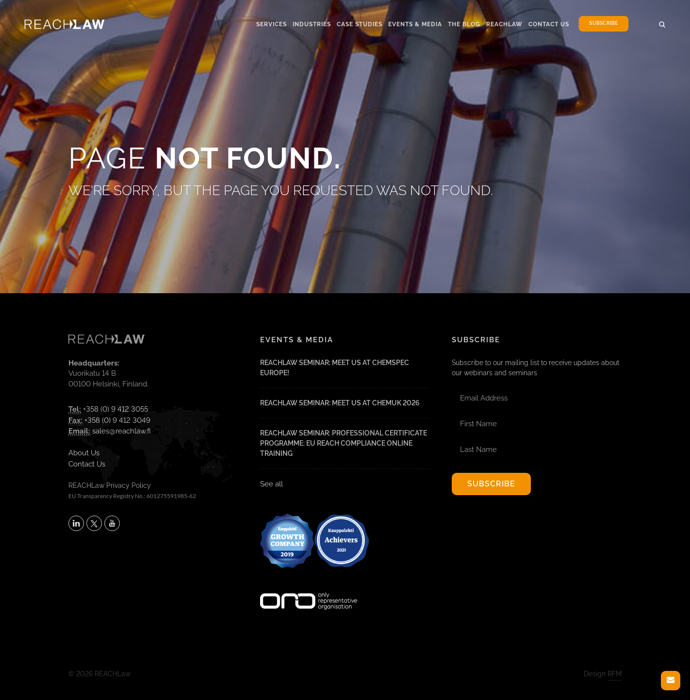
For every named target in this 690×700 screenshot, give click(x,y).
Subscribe (603, 23)
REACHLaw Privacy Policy (109, 485)
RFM (615, 674)
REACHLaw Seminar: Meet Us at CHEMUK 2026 (340, 403)
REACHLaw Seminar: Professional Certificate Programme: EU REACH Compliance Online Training (343, 443)
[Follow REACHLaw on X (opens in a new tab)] (94, 523)
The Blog (464, 24)
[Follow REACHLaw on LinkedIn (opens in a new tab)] (76, 523)
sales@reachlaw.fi (121, 431)
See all (271, 484)
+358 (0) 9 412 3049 (117, 420)
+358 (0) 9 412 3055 (115, 409)
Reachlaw (504, 24)
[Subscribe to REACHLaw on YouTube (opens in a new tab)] (112, 523)
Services (271, 24)
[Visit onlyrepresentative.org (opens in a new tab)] (308, 588)
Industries (312, 24)
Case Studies (359, 24)
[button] (662, 22)
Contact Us (548, 24)
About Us (83, 453)
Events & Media (415, 24)
